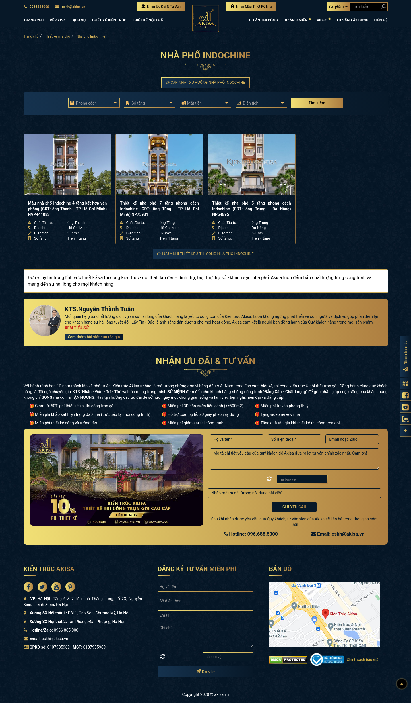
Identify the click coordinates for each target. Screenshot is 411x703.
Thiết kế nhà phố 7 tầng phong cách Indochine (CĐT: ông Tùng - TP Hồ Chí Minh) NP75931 (159, 209)
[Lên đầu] (402, 684)
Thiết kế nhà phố (57, 36)
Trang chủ (31, 36)
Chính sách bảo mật (363, 659)
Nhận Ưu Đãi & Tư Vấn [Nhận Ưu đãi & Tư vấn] (161, 6)
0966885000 (36, 7)
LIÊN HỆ (380, 20)
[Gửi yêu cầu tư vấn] (405, 383)
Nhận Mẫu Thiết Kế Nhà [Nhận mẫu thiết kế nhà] (251, 6)
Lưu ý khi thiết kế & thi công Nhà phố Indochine (205, 254)
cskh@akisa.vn (70, 7)
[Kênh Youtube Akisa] (405, 407)
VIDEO (324, 19)
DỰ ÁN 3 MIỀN (297, 19)
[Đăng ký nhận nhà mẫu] (405, 356)
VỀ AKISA (58, 20)
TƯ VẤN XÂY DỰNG (352, 20)
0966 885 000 (66, 630)
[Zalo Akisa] (405, 419)
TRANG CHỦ (34, 20)
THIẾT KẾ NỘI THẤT (148, 20)
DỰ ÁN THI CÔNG (263, 20)
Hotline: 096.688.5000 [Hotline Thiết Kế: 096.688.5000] (251, 534)
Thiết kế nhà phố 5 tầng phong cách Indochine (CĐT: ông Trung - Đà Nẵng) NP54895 (251, 209)
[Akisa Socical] (28, 587)
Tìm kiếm (317, 103)
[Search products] (383, 6)
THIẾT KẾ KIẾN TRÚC (108, 20)
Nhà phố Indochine (91, 36)
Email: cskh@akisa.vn (338, 534)
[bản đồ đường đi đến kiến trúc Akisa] (324, 614)
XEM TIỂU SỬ (77, 328)
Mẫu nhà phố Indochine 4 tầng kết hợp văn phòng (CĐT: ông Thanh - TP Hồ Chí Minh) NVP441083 (67, 209)
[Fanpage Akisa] (405, 395)
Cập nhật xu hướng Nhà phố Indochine (205, 82)
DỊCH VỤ (78, 20)
